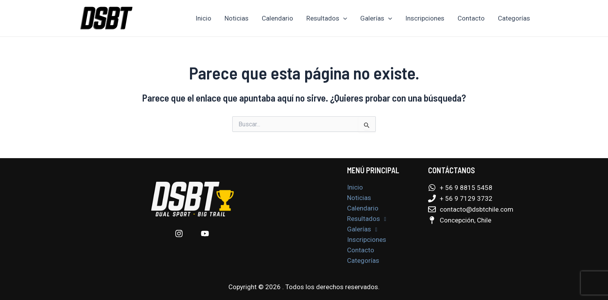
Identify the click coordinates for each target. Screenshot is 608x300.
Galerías (376, 18)
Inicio (203, 18)
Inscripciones (424, 18)
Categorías (514, 18)
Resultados (326, 18)
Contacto (471, 18)
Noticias (237, 18)
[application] (343, 18)
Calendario (277, 18)
